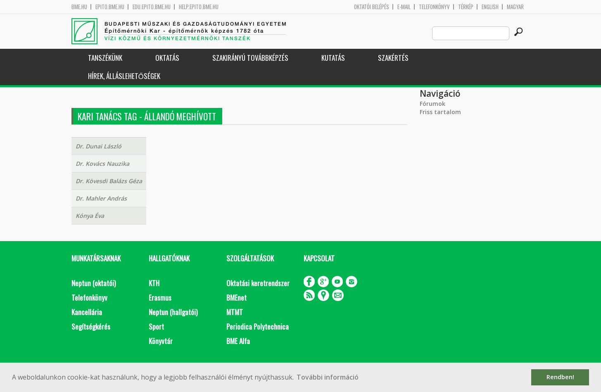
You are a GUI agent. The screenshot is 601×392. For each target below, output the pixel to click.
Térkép (465, 7)
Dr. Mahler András (101, 198)
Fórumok (432, 104)
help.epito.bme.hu (199, 7)
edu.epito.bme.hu (152, 7)
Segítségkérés (90, 326)
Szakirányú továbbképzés (250, 58)
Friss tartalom (440, 112)
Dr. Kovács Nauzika (102, 163)
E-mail (404, 7)
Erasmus (160, 297)
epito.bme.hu (109, 7)
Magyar (515, 7)
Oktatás (167, 58)
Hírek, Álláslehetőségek (124, 76)
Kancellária (86, 312)
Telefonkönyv (434, 7)
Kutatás (333, 58)
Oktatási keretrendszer (258, 283)
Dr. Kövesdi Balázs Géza (109, 181)
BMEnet (236, 297)
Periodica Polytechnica (257, 326)
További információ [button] (328, 377)
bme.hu (79, 7)
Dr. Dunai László (98, 146)
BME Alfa (238, 341)
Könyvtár (161, 341)
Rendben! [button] (560, 377)
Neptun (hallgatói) (173, 312)
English (490, 7)
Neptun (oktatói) (93, 283)
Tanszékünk (105, 58)
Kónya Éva (90, 216)
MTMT (234, 312)
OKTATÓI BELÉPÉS (371, 7)
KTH (154, 283)
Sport (156, 326)
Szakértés (393, 58)
